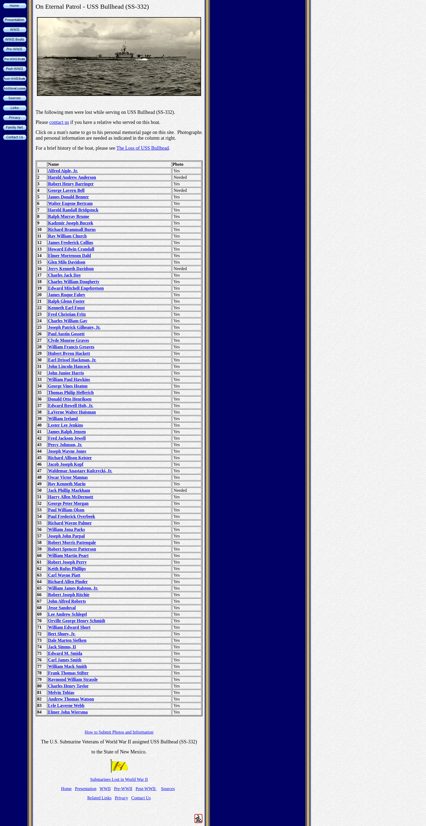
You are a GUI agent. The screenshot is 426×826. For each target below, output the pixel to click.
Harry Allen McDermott (70, 497)
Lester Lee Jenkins (65, 425)
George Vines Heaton (67, 386)
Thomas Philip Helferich (71, 392)
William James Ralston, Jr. (73, 588)
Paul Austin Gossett (66, 333)
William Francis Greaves (71, 347)
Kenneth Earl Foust (66, 307)
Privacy (121, 798)
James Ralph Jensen (67, 431)
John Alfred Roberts (67, 601)
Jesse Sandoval (62, 607)
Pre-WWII (123, 788)
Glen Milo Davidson (66, 262)
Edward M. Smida (65, 653)
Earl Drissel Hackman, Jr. (72, 360)
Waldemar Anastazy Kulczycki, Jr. (80, 470)
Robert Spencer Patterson (72, 549)
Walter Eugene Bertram (70, 203)
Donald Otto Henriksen (70, 399)
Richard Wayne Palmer (70, 523)
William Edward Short (69, 627)
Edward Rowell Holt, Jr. (70, 405)
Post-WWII (146, 788)
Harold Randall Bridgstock (73, 210)
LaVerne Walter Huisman (72, 412)
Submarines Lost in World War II (119, 779)
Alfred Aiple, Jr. (63, 170)
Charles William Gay (67, 320)
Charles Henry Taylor (68, 686)
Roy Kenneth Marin (67, 483)
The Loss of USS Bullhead (143, 148)
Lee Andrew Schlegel (67, 614)
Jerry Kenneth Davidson (71, 268)
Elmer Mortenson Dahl (69, 255)
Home (66, 788)
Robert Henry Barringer (71, 184)
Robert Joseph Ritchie (68, 594)
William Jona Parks (66, 529)
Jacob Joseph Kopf (65, 464)
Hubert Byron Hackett (69, 353)
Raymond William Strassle (73, 679)
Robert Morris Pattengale (72, 542)
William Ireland (63, 418)
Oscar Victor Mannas (68, 477)
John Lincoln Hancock (69, 366)
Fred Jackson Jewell (67, 438)
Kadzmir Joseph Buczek (70, 223)
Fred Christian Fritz (67, 314)
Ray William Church (67, 236)
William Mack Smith (67, 666)
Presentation (85, 788)
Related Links (99, 798)
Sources (168, 788)
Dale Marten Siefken (67, 640)
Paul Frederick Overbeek (71, 516)
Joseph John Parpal (66, 536)
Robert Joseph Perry (67, 562)
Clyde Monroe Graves (68, 340)
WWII (105, 788)
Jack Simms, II (62, 646)
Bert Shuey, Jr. (62, 633)
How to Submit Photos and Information (119, 732)
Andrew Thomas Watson (71, 699)
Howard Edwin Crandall (71, 249)
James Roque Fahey (66, 294)
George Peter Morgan (68, 503)
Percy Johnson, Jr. (65, 444)
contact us (59, 122)
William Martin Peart (68, 555)
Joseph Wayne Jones (67, 451)
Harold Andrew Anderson (72, 177)
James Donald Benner (68, 197)
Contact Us (141, 798)
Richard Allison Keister (70, 457)
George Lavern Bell (66, 190)
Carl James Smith (65, 660)
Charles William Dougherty (73, 281)
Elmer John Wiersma (68, 712)
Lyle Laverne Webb (66, 705)
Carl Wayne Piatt (64, 575)
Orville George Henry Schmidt (76, 620)
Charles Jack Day (64, 275)
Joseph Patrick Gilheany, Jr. (74, 327)
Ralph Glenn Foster (66, 301)
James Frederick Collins (70, 242)
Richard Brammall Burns (72, 229)
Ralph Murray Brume (68, 216)
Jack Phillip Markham (69, 490)
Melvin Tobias (61, 692)
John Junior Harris (66, 373)
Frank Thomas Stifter (68, 673)
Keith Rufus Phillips (67, 568)
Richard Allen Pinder (68, 581)
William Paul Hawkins (69, 379)
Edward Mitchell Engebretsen (76, 288)
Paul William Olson (66, 510)
